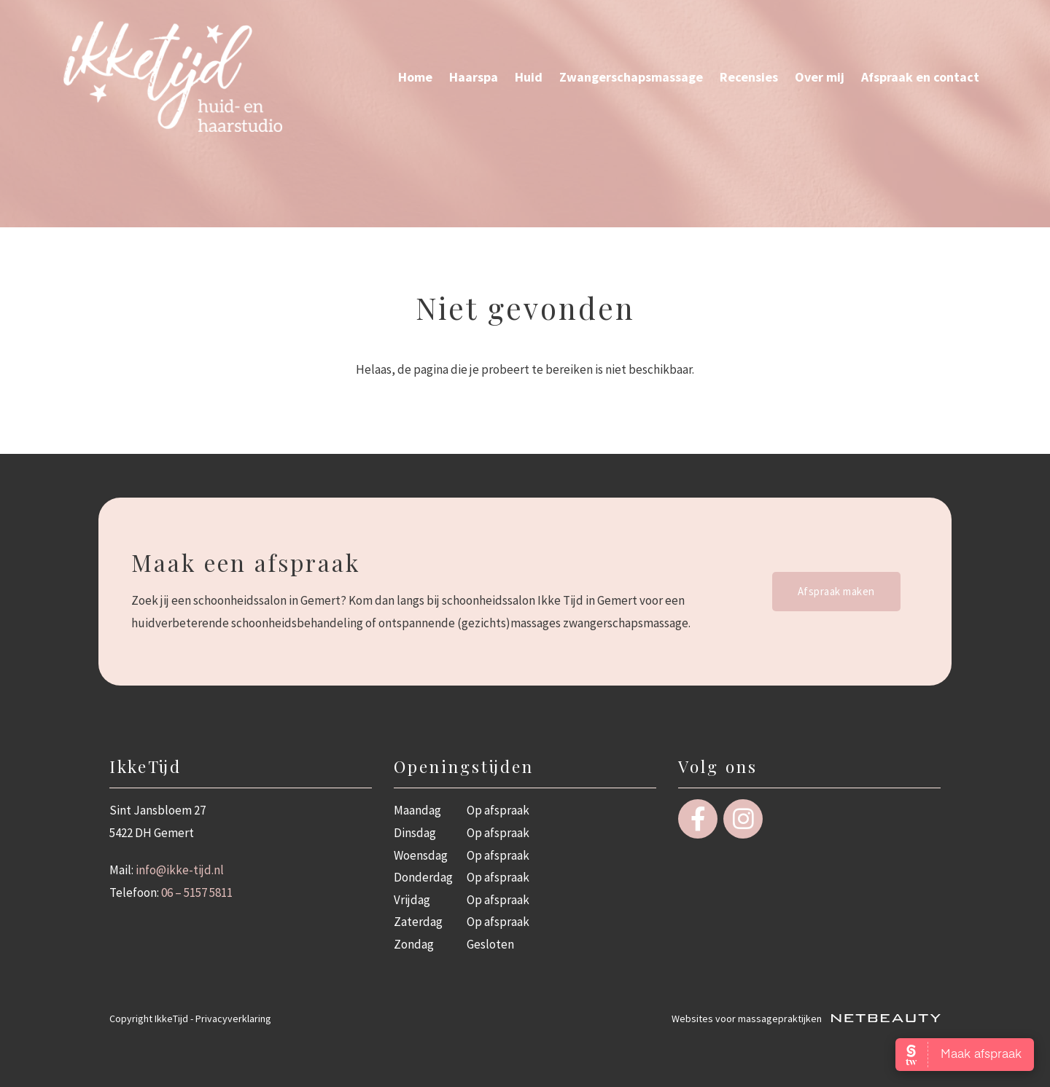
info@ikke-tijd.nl (180, 870)
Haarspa (473, 76)
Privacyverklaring (233, 1018)
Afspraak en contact (920, 76)
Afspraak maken (836, 591)
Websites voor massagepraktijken (806, 1018)
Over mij (819, 76)
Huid (528, 76)
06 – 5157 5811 (197, 892)
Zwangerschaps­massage (631, 76)
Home (415, 76)
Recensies (749, 76)
